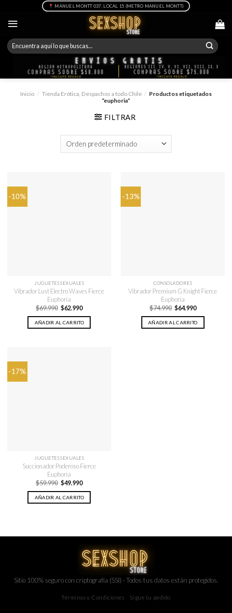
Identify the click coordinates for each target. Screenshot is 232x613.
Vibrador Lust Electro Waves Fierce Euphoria (59, 295)
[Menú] (12, 24)
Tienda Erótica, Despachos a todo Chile (92, 93)
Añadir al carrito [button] (59, 322)
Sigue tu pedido (150, 597)
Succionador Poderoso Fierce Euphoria (59, 470)
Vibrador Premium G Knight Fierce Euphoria (172, 295)
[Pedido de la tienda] (115, 144)
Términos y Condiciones (92, 597)
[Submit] (210, 46)
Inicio (27, 93)
